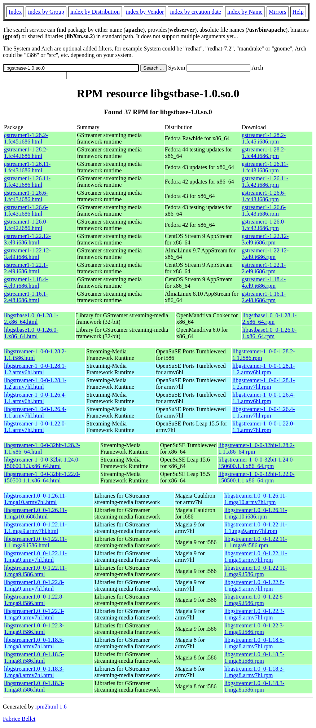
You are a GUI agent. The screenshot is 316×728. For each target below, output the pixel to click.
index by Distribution (95, 12)
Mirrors (277, 12)
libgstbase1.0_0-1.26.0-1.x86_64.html (31, 333)
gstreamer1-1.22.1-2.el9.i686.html (26, 268)
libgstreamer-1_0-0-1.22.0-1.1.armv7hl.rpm (263, 426)
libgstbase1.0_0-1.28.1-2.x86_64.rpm (269, 318)
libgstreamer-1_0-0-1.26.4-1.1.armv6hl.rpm (263, 398)
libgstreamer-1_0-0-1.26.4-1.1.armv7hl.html (35, 412)
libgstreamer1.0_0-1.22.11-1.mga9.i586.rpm (255, 571)
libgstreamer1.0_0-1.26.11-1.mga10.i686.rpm (255, 513)
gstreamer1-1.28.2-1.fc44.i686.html (26, 152)
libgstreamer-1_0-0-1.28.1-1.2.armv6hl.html (35, 369)
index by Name (245, 12)
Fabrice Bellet (19, 719)
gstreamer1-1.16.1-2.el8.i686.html (26, 297)
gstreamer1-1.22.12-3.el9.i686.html (27, 239)
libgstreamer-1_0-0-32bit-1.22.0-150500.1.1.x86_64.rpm (256, 477)
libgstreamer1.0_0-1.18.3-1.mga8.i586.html (34, 686)
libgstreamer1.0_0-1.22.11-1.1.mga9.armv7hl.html (35, 527)
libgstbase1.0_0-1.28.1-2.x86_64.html (31, 318)
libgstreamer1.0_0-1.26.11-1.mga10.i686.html (35, 513)
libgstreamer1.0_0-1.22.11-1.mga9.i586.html (35, 571)
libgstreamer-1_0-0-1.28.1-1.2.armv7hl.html (35, 383)
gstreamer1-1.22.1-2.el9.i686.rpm (264, 268)
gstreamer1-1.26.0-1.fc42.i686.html (26, 225)
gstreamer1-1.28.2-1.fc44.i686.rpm (264, 152)
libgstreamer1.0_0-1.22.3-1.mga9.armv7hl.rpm (254, 614)
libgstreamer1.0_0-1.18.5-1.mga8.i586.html (34, 657)
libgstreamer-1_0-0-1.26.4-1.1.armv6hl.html (35, 398)
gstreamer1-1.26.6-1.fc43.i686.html (26, 196)
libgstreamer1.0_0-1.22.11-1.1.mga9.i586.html (35, 542)
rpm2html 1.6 (51, 706)
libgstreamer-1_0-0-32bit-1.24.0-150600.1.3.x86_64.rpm (256, 462)
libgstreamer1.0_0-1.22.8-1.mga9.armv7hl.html (34, 585)
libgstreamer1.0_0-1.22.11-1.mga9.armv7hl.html (35, 556)
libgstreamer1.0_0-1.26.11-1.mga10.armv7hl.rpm (255, 499)
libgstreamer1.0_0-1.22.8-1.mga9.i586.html (34, 600)
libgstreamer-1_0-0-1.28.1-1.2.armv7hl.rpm (263, 383)
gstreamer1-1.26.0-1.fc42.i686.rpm (264, 225)
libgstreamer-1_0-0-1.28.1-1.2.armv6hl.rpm (263, 369)
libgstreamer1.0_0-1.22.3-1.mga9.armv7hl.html (34, 614)
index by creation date (195, 12)
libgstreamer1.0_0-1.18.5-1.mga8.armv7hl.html (34, 643)
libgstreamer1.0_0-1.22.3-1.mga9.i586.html (34, 628)
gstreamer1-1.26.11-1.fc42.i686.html (27, 181)
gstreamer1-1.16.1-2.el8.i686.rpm (264, 297)
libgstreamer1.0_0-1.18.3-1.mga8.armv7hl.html (34, 672)
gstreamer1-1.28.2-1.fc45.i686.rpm (264, 138)
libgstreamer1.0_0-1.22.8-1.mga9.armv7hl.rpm (254, 585)
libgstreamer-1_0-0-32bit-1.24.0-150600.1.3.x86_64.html (42, 462)
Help (298, 12)
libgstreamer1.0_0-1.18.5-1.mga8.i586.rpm (254, 657)
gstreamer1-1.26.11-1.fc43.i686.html (27, 167)
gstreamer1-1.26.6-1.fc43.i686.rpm (264, 196)
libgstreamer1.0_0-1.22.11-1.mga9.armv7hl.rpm (255, 556)
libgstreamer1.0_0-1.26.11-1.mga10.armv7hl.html (35, 499)
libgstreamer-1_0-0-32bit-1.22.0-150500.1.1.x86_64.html (42, 477)
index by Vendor (145, 12)
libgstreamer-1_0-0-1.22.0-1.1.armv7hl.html (35, 426)
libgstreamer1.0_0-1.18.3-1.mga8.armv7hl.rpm (254, 672)
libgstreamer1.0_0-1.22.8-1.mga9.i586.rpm (254, 600)
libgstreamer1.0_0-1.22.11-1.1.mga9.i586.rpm (255, 542)
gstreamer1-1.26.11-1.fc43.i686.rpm (265, 167)
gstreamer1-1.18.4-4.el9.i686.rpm (264, 282)
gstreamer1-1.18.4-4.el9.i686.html (26, 282)
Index (15, 12)
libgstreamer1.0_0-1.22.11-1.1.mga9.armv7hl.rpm (255, 527)
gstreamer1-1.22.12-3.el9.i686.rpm (265, 239)
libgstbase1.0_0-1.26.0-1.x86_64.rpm (269, 333)
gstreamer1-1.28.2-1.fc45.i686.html (26, 138)
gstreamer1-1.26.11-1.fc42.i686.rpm (265, 181)
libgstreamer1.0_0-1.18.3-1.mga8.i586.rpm (254, 686)
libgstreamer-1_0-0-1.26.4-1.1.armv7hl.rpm (263, 412)
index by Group (46, 12)
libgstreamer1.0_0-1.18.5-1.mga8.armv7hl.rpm (254, 643)
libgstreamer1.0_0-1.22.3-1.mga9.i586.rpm (254, 628)
